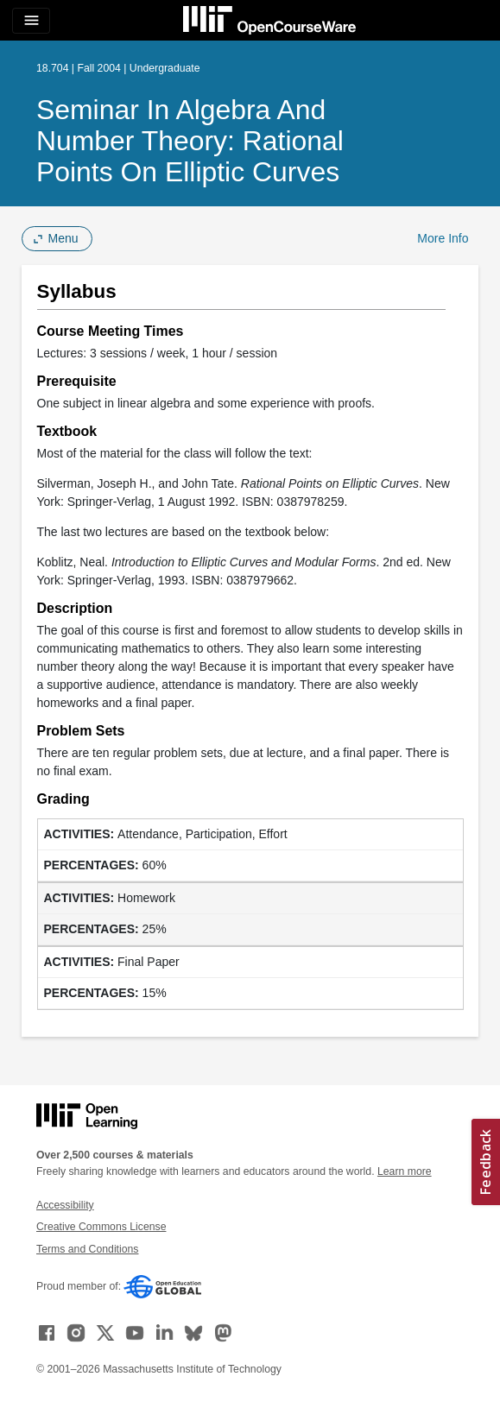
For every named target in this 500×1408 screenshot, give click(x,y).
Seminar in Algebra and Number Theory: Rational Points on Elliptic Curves (190, 140)
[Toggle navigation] (31, 21)
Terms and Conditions (87, 1249)
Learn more (404, 1171)
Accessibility (65, 1205)
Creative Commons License (101, 1227)
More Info (442, 238)
